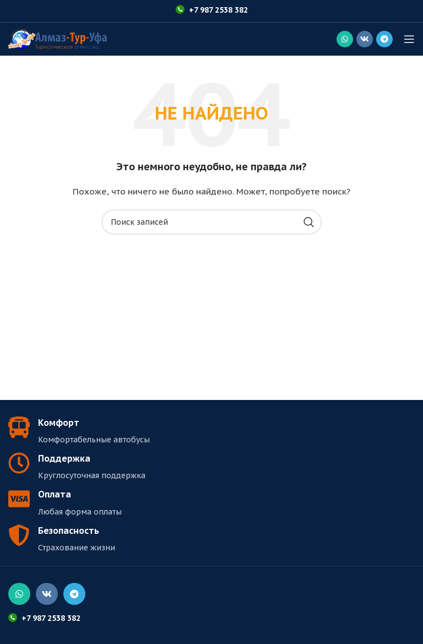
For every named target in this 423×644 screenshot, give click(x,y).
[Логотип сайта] (57, 39)
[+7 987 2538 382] (180, 9)
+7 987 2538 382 (218, 10)
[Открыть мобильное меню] (409, 39)
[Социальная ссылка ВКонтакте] (364, 39)
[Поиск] (211, 222)
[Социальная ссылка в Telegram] (384, 39)
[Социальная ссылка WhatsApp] (345, 39)
